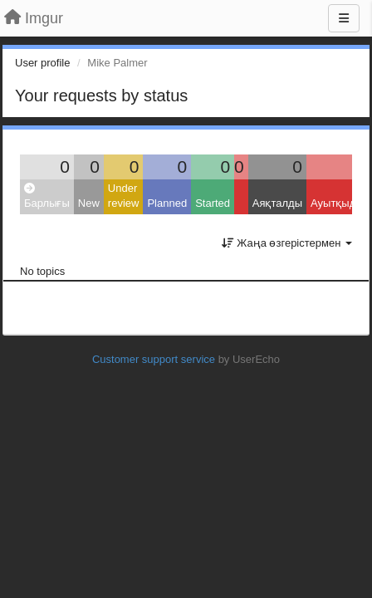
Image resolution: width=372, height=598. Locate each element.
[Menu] (344, 18)
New (89, 203)
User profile (42, 62)
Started (212, 203)
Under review (124, 196)
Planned (167, 203)
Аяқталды (277, 203)
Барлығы (47, 196)
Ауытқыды (337, 203)
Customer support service (153, 359)
